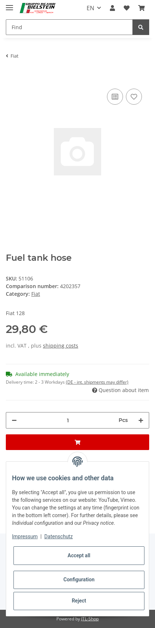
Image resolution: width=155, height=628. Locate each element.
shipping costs (60, 345)
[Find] (69, 27)
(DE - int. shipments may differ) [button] (97, 382)
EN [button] (90, 8)
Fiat (35, 293)
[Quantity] (68, 420)
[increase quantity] (141, 420)
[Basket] (141, 8)
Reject (79, 601)
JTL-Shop (90, 619)
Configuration (78, 579)
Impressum (24, 536)
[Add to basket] (11, 76)
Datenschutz (58, 536)
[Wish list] (126, 8)
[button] (112, 8)
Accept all (79, 555)
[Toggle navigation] (9, 4)
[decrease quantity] (14, 420)
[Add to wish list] (134, 97)
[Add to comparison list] (115, 97)
